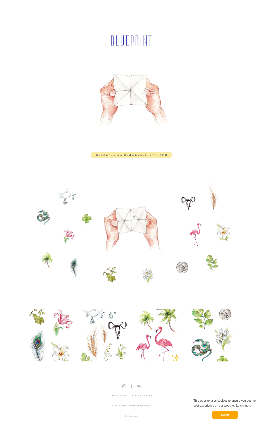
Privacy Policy (119, 395)
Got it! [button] (225, 414)
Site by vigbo (131, 416)
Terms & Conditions (141, 395)
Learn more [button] (243, 405)
